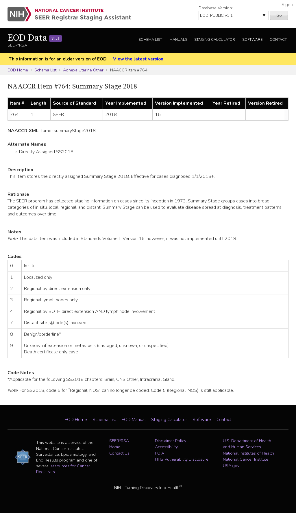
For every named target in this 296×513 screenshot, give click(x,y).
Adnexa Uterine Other (83, 70)
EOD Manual (134, 419)
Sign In (288, 4)
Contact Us (119, 453)
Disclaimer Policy (170, 441)
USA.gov (231, 465)
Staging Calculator (214, 39)
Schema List (150, 39)
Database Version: (216, 8)
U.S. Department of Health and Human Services (247, 444)
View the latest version (138, 59)
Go (279, 15)
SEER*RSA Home (119, 444)
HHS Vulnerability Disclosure (181, 459)
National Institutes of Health (248, 453)
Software (252, 39)
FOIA (159, 453)
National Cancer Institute (245, 459)
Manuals (178, 39)
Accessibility (166, 447)
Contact (278, 39)
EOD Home (18, 70)
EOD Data (35, 38)
